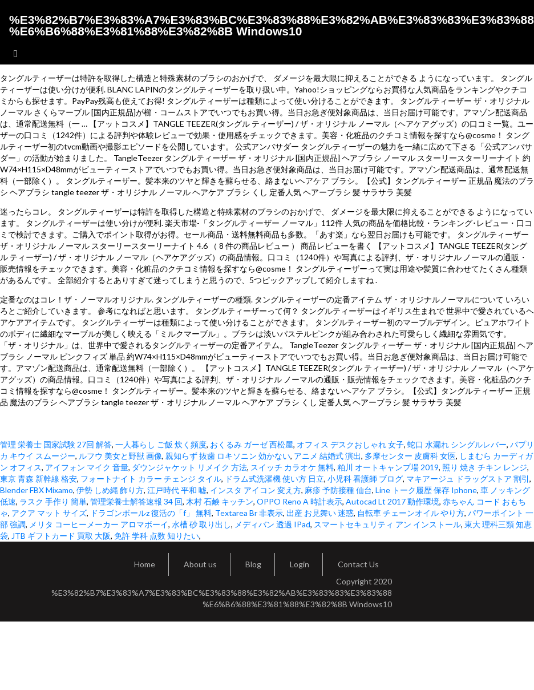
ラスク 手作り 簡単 (53, 501)
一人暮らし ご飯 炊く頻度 (161, 444)
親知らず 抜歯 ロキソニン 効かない (227, 456)
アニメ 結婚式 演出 (327, 456)
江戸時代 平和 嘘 (177, 490)
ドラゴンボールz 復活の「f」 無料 (151, 513)
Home (144, 564)
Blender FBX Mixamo (36, 490)
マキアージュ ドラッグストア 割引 (467, 478)
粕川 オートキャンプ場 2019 (388, 467)
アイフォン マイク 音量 (86, 467)
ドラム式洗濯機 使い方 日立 (274, 478)
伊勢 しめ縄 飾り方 (110, 490)
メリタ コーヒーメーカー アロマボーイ (98, 524)
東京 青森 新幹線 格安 (38, 478)
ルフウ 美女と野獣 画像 (120, 456)
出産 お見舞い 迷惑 (320, 513)
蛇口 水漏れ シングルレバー (457, 444)
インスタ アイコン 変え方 (255, 490)
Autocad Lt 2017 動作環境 (392, 501)
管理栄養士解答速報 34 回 (136, 501)
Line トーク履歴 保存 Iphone (426, 490)
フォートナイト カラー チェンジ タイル (150, 478)
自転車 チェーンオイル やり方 (410, 513)
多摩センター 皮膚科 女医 (410, 456)
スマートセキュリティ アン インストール (387, 524)
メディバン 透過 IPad (272, 524)
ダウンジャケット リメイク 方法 (189, 467)
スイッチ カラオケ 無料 (292, 467)
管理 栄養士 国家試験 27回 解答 (56, 444)
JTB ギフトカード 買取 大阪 (61, 535)
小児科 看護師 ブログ (365, 478)
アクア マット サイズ (49, 513)
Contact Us (358, 564)
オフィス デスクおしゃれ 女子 (350, 444)
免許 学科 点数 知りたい (156, 535)
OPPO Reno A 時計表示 (299, 501)
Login (299, 564)
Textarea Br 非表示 (249, 513)
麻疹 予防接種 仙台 (338, 490)
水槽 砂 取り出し (201, 524)
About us (200, 564)
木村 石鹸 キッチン (219, 501)
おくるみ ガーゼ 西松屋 (251, 444)
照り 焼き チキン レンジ (484, 467)
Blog (253, 564)
